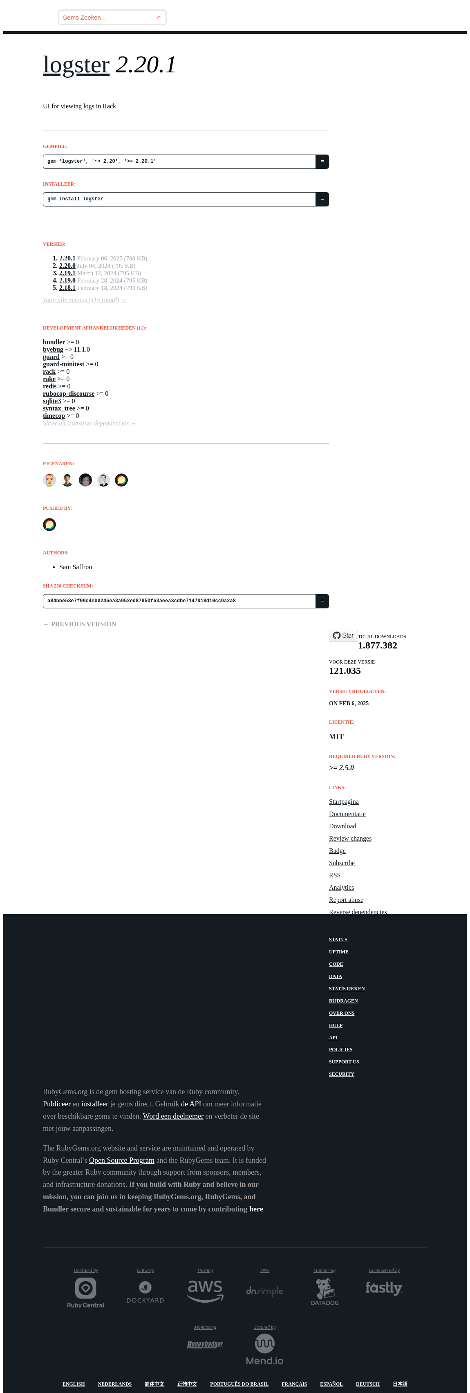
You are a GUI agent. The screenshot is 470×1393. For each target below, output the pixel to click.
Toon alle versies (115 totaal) (81, 299)
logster (76, 64)
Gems (264, 44)
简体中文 (154, 1384)
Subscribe (342, 862)
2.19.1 (67, 272)
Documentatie (347, 813)
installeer (94, 1104)
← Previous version (79, 624)
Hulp (335, 1025)
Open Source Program (121, 1160)
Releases (192, 44)
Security (341, 1074)
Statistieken (347, 988)
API (333, 1038)
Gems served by (386, 1270)
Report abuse (346, 899)
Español (331, 1384)
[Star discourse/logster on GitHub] (343, 636)
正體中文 (187, 1384)
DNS (271, 1270)
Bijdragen (343, 1001)
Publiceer (57, 1104)
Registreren (428, 44)
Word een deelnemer (173, 1116)
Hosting (209, 1270)
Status (338, 939)
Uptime (339, 952)
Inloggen (374, 44)
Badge (337, 850)
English (74, 1384)
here (256, 1209)
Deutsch (368, 1384)
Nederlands (115, 1384)
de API (191, 1104)
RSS (334, 875)
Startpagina (344, 801)
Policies (340, 1049)
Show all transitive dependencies (86, 422)
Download (342, 826)
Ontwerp (150, 1270)
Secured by (268, 1327)
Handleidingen (315, 44)
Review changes (350, 838)
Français (294, 1384)
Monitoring (328, 1270)
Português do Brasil (239, 1384)
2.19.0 (67, 280)
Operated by (89, 1273)
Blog (232, 44)
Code (336, 964)
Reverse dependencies (358, 911)
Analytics (341, 887)
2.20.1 (67, 258)
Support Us (344, 1062)
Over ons (341, 1013)
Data (335, 976)
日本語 (400, 1384)
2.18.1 (67, 287)
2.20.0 (67, 265)
